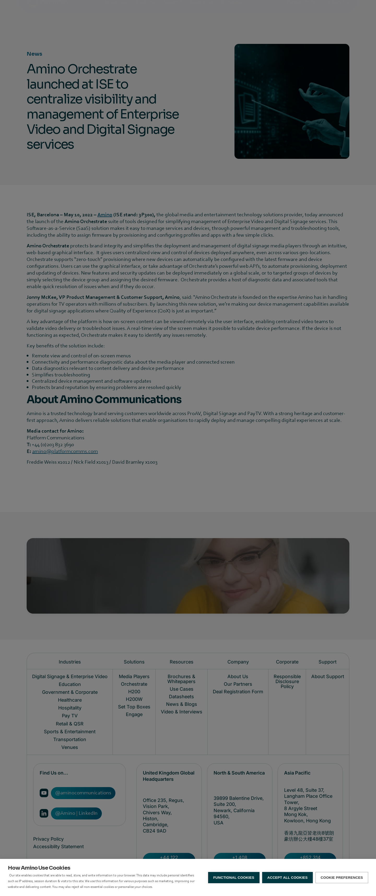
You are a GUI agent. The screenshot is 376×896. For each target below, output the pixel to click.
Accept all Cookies (287, 878)
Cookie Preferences (342, 878)
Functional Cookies (233, 878)
